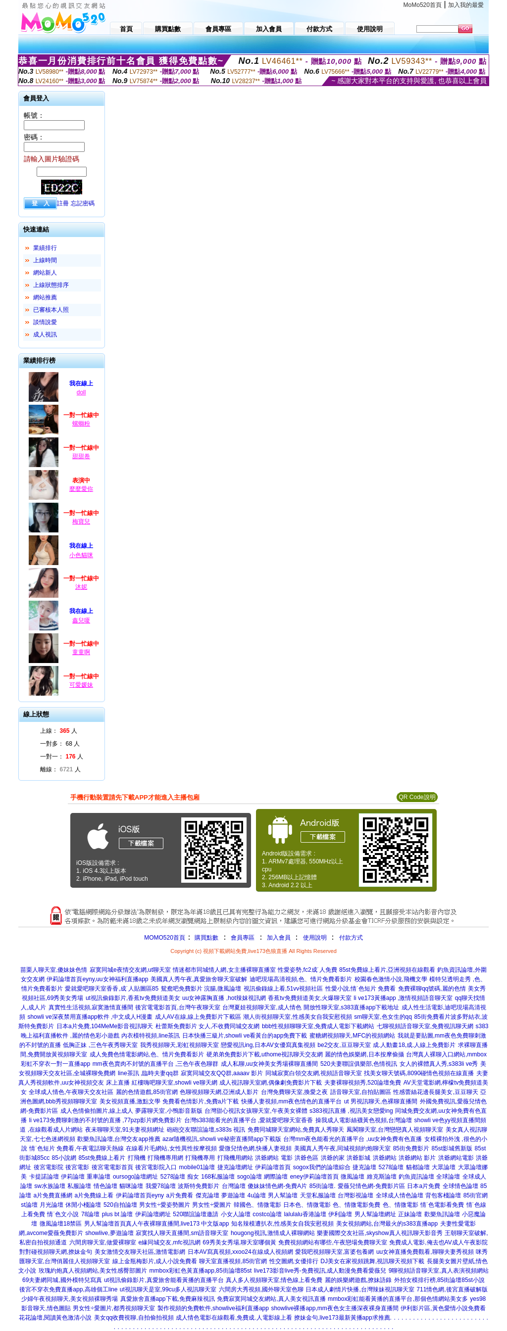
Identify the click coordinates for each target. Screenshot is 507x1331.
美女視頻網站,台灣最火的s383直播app (387, 1223)
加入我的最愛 (466, 4)
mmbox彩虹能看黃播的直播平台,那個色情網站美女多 (398, 1298)
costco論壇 (267, 1214)
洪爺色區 (306, 1157)
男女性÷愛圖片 (211, 1204)
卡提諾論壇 (44, 1176)
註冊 (63, 203)
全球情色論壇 (460, 1186)
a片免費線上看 (94, 1195)
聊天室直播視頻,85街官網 (233, 1261)
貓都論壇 (418, 1167)
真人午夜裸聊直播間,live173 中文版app (177, 1223)
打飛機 (137, 1157)
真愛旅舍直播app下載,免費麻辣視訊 (167, 1298)
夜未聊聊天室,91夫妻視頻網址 (125, 1129)
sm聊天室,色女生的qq (383, 1016)
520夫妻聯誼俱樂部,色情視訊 (358, 1063)
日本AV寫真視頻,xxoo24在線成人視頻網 (240, 1251)
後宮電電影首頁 (112, 1167)
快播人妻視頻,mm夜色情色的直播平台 (291, 1101)
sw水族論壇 (49, 1186)
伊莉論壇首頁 (273, 1167)
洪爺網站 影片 (417, 1157)
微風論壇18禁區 (61, 1223)
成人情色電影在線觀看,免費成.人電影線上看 (234, 1317)
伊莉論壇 (73, 1176)
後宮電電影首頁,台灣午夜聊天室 (177, 1007)
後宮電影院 (48, 1167)
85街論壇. (322, 1186)
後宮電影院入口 (156, 1167)
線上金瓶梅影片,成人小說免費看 (154, 1261)
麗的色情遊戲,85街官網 (147, 1092)
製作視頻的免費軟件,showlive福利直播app (213, 1308)
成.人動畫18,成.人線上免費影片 (414, 1045)
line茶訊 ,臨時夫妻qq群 (148, 1073)
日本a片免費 (423, 1186)
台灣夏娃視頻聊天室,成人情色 (261, 1007)
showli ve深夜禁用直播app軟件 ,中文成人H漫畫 (89, 1016)
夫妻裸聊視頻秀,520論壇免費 (362, 1082)
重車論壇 (98, 1176)
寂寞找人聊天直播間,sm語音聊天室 (182, 1233)
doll (81, 392)
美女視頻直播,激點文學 (130, 1101)
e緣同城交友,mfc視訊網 (170, 1242)
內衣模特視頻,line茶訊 (150, 1035)
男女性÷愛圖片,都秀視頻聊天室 (114, 1308)
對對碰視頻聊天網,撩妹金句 (55, 1251)
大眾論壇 (444, 1167)
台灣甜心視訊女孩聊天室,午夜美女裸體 (255, 1110)
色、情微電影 (400, 1204)
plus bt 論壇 (117, 1214)
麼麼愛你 (81, 488)
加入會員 (279, 937)
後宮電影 (77, 1167)
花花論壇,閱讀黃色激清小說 (55, 1317)
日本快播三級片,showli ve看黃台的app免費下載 (244, 1035)
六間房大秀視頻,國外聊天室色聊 (261, 1289)
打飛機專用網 (165, 1157)
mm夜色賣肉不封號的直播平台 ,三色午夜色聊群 (156, 1063)
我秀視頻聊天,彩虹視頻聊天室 (179, 1045)
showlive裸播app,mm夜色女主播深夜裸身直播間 (334, 1308)
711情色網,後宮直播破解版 (451, 1289)
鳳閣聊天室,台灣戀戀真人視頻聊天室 (395, 1129)
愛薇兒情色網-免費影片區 (371, 1186)
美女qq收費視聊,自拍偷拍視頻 (134, 1317)
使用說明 (315, 937)
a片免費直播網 (52, 1195)
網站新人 (45, 272)
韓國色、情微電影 (257, 1204)
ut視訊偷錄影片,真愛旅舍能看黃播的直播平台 (163, 1280)
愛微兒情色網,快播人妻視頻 (255, 1148)
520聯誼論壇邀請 (195, 1214)
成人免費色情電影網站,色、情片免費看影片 (147, 1054)
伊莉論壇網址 (153, 1214)
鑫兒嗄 (81, 620)
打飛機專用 (200, 1157)
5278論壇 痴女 (179, 1176)
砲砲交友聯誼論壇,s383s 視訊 (206, 1129)
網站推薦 (45, 297)
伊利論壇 (340, 1214)
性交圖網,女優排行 (293, 1261)
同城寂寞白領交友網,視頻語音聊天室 (313, 1073)
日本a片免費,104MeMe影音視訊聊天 (104, 1026)
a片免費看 (180, 1195)
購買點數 (205, 937)
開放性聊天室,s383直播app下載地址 (351, 1007)
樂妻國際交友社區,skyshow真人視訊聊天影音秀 (379, 1233)
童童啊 (81, 652)
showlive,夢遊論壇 (109, 1233)
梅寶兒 (81, 521)
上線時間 (45, 260)
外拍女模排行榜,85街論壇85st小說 (439, 1280)
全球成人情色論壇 (399, 1195)
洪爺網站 (385, 1157)
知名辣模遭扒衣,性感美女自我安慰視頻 (282, 1223)
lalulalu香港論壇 (305, 1214)
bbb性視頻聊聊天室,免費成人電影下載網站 (318, 1026)
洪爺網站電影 (456, 1157)
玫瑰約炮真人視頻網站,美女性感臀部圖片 (93, 1270)
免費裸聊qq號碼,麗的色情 (432, 988)
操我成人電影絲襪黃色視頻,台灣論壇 (363, 1120)
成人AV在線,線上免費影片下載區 (198, 1016)
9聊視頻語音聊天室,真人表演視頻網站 (439, 1270)
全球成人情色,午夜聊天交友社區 (71, 1092)
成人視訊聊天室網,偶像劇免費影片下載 (270, 1082)
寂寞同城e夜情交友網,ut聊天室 (130, 969)
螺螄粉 (81, 423)
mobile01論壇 (197, 1167)
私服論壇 (79, 1186)
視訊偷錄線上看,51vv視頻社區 (283, 988)
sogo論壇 (249, 1176)
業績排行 (45, 247)
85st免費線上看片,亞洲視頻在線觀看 (387, 969)
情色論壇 (105, 1186)
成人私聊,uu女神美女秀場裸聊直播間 (269, 1063)
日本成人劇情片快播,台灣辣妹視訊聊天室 (359, 1289)
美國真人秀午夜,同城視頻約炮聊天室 (342, 1148)
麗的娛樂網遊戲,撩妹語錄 (358, 1280)
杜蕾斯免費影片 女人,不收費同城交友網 (207, 1026)
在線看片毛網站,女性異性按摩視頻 (171, 1148)
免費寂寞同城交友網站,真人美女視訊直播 (271, 1298)
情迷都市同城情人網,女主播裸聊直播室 (224, 969)
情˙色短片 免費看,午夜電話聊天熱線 (76, 1148)
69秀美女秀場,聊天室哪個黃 (239, 1242)
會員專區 (242, 937)
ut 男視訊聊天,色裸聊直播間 (381, 1101)
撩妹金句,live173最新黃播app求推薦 (342, 1317)
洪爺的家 (333, 1157)
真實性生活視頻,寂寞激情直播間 (91, 1007)
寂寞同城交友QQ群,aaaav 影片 (222, 1073)
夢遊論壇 (233, 1195)
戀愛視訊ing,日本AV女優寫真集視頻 (268, 1045)
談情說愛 (45, 322)
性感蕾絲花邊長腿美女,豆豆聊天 (435, 1092)
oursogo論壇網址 (135, 1176)
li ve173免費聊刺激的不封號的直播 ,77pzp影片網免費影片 (105, 1120)
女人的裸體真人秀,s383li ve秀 (439, 1063)
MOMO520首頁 (164, 937)
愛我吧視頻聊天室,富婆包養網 (334, 1251)
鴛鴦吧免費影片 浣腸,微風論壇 (201, 988)
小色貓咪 (81, 555)
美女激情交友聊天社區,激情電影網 (140, 1251)
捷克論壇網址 (235, 1167)
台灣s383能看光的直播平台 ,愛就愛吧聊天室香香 (248, 1120)
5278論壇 (391, 1167)
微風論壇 (352, 1176)
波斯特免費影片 (198, 1186)
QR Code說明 (417, 797)
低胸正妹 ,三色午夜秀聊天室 (100, 1045)
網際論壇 (276, 1176)
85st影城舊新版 (451, 1148)
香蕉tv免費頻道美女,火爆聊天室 (310, 998)
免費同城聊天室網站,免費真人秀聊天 (296, 1129)
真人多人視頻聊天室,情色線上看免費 (274, 1280)
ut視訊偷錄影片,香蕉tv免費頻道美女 (133, 998)
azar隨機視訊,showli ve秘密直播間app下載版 (221, 1139)
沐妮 (81, 586)
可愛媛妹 (81, 684)
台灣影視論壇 (355, 1195)
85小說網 (64, 1157)
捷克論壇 (364, 1167)
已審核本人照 (51, 309)
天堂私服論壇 (318, 1195)
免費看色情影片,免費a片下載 (200, 1101)
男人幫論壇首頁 (105, 1223)
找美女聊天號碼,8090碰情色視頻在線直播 (419, 1073)
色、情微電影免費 (356, 1204)
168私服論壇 (218, 1176)
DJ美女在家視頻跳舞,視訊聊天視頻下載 (372, 1261)
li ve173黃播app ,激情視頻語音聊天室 (403, 998)
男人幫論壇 (283, 1195)
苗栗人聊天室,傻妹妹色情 (53, 969)
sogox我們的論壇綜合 (322, 1167)
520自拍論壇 (120, 1204)
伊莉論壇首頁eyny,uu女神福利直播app (97, 979)
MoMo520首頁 (423, 4)
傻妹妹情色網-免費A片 (277, 1186)
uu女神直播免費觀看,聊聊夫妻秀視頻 (425, 1251)
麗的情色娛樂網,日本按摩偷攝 (364, 1054)
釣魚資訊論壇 (416, 1176)
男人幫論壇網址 (375, 1214)
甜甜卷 (81, 456)
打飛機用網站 (235, 1157)
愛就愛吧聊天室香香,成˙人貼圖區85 (111, 988)
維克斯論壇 (382, 1176)
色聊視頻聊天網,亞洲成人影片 (219, 1092)
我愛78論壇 (161, 1186)
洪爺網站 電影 (273, 1157)
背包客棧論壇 (443, 1195)
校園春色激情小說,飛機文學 (391, 979)
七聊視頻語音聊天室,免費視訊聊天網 (425, 1026)
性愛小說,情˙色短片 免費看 (360, 988)
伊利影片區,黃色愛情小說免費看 (443, 1308)
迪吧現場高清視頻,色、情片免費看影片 (301, 979)
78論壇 (90, 1214)
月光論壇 (51, 1204)
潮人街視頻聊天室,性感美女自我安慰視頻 (297, 1016)
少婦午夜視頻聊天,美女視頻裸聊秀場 (69, 1298)
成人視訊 (45, 334)
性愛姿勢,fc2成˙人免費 (307, 969)
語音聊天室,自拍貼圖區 (360, 1092)
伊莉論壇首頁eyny (140, 1195)
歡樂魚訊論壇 (442, 1214)
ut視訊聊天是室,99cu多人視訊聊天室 (168, 1289)
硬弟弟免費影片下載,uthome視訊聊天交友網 (264, 1054)
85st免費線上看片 (101, 1157)
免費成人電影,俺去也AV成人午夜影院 (438, 1242)
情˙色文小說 (63, 1214)
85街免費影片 (411, 1148)
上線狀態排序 (51, 285)
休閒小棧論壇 (83, 1204)
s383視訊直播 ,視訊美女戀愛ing (351, 1110)
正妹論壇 (410, 1214)
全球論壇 (448, 1176)
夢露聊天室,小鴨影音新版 (168, 1110)
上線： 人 (58, 730)
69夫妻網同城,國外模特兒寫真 (62, 1280)
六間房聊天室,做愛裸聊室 (102, 1242)
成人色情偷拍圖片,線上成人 (96, 1110)
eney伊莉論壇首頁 (314, 1176)
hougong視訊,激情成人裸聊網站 (273, 1233)
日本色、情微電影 (307, 1204)
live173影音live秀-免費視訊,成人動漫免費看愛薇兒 (320, 1270)
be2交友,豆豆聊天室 (343, 1045)
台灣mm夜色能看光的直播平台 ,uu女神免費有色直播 (352, 1139)
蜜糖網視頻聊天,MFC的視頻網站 (352, 1035)
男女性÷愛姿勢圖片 (164, 1204)
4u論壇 (257, 1195)
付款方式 (351, 937)
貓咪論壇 (131, 1186)
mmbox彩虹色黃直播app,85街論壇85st (201, 1270)
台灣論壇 (234, 1186)
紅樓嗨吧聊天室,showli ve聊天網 (174, 1082)
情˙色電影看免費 (442, 1204)
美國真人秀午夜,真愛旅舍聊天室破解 (199, 979)
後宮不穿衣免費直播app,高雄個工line (68, 1289)
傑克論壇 (207, 1195)
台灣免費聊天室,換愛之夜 (294, 1092)
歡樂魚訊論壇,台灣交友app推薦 (118, 1139)
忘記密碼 (83, 203)
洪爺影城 (358, 1157)
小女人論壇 (236, 1214)
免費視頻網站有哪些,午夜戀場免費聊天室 (332, 1242)
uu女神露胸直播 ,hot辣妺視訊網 (224, 998)
